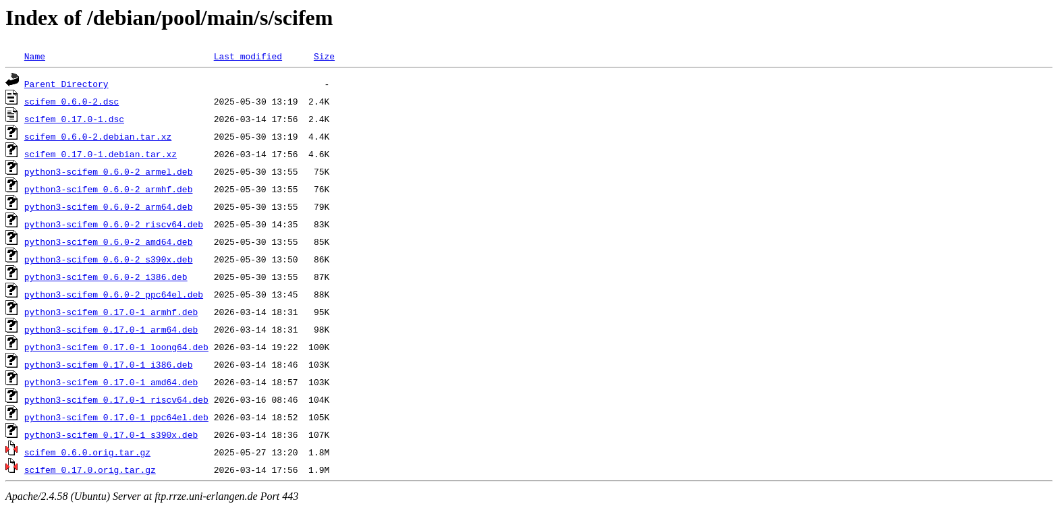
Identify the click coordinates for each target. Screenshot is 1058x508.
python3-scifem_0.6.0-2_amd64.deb (108, 241)
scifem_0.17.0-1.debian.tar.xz (100, 154)
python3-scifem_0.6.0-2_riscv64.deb (113, 224)
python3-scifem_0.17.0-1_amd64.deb (111, 382)
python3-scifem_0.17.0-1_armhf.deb (111, 312)
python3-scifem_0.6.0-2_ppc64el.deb (113, 294)
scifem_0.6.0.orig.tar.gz (87, 452)
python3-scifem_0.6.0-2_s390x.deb (108, 259)
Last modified (248, 56)
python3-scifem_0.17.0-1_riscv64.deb (116, 399)
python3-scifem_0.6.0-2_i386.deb (106, 277)
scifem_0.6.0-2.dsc (71, 101)
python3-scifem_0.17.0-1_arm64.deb (111, 329)
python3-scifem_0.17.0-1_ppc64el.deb (116, 417)
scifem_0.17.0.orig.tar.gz (90, 469)
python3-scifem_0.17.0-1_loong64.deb (116, 347)
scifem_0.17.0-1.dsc (74, 119)
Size (324, 56)
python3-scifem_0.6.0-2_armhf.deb (108, 189)
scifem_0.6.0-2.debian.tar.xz (97, 136)
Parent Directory (66, 84)
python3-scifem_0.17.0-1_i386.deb (108, 364)
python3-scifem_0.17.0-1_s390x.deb (111, 434)
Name (34, 56)
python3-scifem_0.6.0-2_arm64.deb (108, 206)
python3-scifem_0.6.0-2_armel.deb (108, 171)
